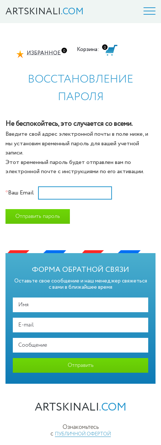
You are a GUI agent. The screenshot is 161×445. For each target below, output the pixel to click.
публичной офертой (83, 434)
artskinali (81, 407)
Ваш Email (19, 193)
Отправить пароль (37, 216)
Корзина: (88, 49)
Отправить (81, 365)
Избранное (44, 53)
